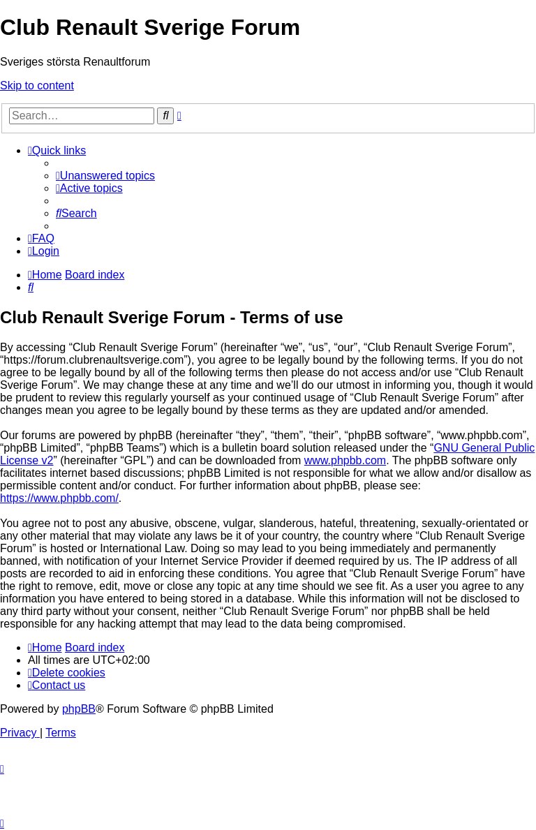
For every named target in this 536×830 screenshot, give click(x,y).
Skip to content (37, 85)
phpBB (79, 709)
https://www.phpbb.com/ (59, 498)
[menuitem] (105, 175)
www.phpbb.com (345, 460)
